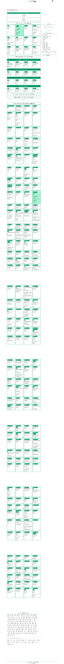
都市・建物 (32, 623)
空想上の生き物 (17, 625)
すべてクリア (49, 30)
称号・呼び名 (25, 621)
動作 (31, 619)
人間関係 (20, 621)
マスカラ (29, 642)
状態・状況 (30, 627)
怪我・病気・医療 (25, 619)
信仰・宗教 (22, 625)
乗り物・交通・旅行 (28, 629)
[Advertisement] (32, 5)
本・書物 (24, 633)
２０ (20, 642)
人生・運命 (16, 621)
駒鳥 (29, 640)
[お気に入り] (14, 25)
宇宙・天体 (20, 617)
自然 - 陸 (18, 615)
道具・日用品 (21, 629)
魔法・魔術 (27, 625)
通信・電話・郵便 (11, 633)
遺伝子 (25, 642)
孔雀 (12, 644)
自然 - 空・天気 (29, 615)
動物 (26, 617)
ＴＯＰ (26, 662)
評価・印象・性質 (47, 47)
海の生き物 (10, 619)
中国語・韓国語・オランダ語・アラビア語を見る (24, 97)
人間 (16, 619)
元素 (22, 642)
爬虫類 (36, 617)
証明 (18, 640)
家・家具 (13, 631)
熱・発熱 (33, 640)
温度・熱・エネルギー (11, 617)
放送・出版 (18, 633)
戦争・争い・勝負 (16, 627)
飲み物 (17, 629)
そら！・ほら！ (13, 640)
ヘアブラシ (37, 642)
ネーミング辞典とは (46, 55)
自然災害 (34, 615)
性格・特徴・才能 (47, 49)
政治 (13, 635)
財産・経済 (22, 623)
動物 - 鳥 (29, 617)
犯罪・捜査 (10, 627)
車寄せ (23, 640)
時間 (8, 615)
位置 (11, 615)
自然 (15, 615)
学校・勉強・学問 (30, 633)
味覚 (21, 633)
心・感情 (34, 619)
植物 (24, 617)
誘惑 (33, 642)
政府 (17, 642)
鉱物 (14, 619)
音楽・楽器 (35, 631)
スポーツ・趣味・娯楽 (28, 631)
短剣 (8, 640)
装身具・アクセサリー (33, 621)
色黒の (8, 644)
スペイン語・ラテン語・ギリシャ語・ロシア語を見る (24, 94)
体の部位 (20, 619)
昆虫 (33, 617)
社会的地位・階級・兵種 (14, 623)
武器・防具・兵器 (23, 627)
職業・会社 (27, 623)
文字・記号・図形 (33, 625)
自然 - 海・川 (23, 615)
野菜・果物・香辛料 (19, 631)
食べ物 (13, 629)
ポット (26, 640)
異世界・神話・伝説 (47, 36)
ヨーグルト (13, 642)
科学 (11, 635)
